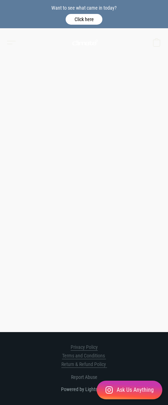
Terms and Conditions (84, 356)
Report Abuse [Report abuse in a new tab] (84, 377)
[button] (84, 19)
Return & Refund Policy (84, 364)
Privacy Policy (84, 347)
